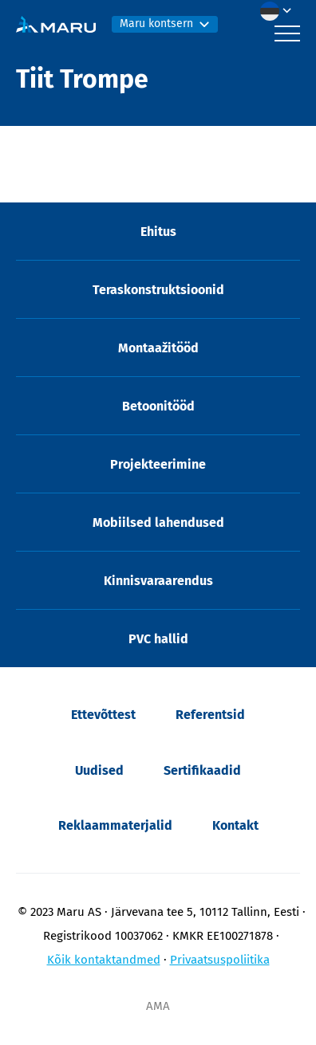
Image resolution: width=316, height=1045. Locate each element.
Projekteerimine (158, 464)
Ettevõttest (103, 714)
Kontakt (235, 825)
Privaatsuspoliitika (220, 960)
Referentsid (210, 714)
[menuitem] (280, 11)
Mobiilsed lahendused (158, 522)
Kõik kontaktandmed (103, 960)
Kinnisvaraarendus (158, 580)
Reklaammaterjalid (115, 825)
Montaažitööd (158, 348)
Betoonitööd (158, 406)
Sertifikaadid (202, 770)
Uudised (99, 770)
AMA (158, 1006)
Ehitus (158, 231)
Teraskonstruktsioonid (158, 289)
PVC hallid (158, 638)
